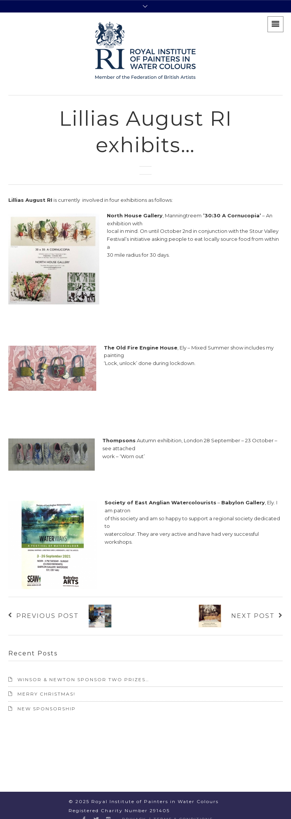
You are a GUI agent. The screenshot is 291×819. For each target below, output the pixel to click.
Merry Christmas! (46, 694)
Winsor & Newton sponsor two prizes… (83, 679)
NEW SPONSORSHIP (46, 708)
